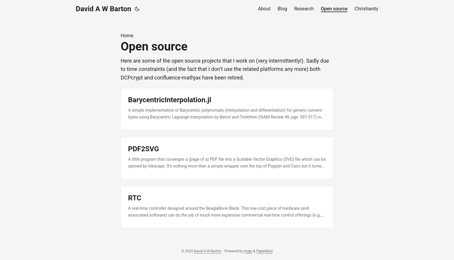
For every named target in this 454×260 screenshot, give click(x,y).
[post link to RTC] (227, 207)
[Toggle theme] (137, 9)
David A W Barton (103, 9)
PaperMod (264, 251)
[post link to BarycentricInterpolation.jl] (227, 109)
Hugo (248, 251)
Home (127, 35)
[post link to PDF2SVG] (227, 158)
